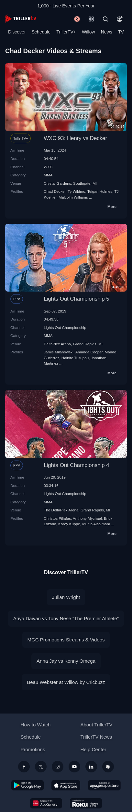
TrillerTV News (96, 737)
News (106, 31)
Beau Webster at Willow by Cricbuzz (66, 682)
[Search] (105, 19)
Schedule (41, 31)
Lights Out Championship (65, 327)
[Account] (120, 19)
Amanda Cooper (89, 352)
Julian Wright (66, 597)
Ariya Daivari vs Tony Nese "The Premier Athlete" (66, 618)
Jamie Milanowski (58, 352)
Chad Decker (55, 191)
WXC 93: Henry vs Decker (75, 138)
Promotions (33, 749)
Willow (88, 31)
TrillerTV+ (66, 31)
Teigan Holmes (99, 191)
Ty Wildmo (76, 191)
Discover (17, 31)
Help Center (93, 749)
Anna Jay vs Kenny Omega (66, 661)
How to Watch (36, 724)
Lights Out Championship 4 (76, 465)
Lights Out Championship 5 (76, 299)
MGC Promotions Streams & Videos (66, 639)
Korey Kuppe (69, 524)
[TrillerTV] (20, 19)
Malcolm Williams (73, 197)
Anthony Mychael (87, 518)
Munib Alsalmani (96, 524)
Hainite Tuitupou (75, 358)
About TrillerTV (96, 724)
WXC (48, 167)
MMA (48, 175)
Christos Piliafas (57, 518)
